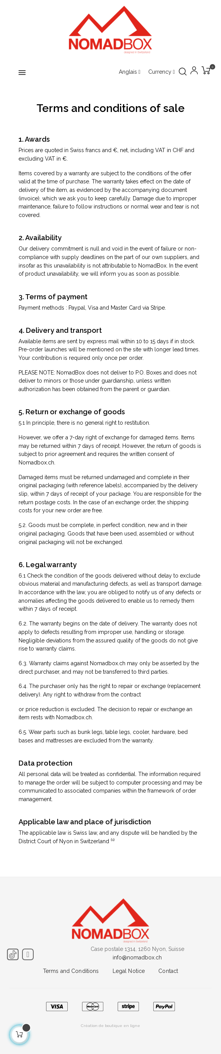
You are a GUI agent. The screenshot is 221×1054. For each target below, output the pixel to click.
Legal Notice (129, 971)
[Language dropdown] (129, 72)
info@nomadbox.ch (137, 957)
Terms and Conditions (71, 971)
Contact (168, 971)
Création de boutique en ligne (110, 1025)
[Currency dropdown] (161, 72)
